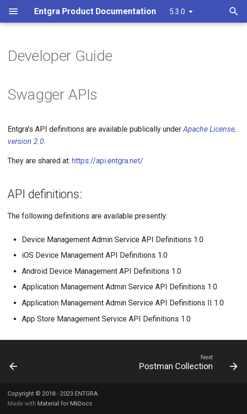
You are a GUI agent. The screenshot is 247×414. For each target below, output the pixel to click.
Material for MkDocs (64, 403)
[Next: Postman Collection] (187, 364)
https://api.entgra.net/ (107, 160)
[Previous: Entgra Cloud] (14, 364)
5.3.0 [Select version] (177, 11)
